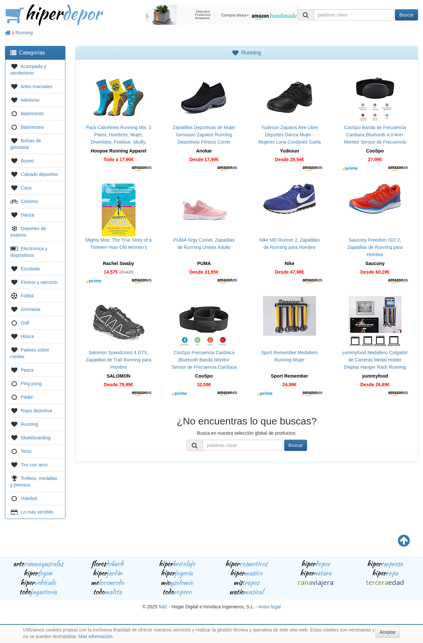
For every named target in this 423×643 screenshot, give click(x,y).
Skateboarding (36, 437)
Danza (27, 215)
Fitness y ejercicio (39, 282)
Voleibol (29, 498)
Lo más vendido (37, 512)
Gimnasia (30, 309)
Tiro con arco (34, 464)
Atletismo (30, 100)
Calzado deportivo (39, 174)
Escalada (30, 268)
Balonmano (32, 127)
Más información (95, 636)
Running (24, 32)
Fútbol (27, 295)
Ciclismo (29, 201)
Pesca (27, 370)
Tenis (26, 451)
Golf (25, 322)
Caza (26, 187)
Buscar (406, 14)
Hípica (27, 336)
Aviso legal (269, 606)
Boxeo (27, 160)
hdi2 (163, 606)
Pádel (27, 397)
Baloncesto (32, 113)
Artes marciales (36, 86)
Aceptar (388, 632)
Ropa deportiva (36, 410)
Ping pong (31, 383)
